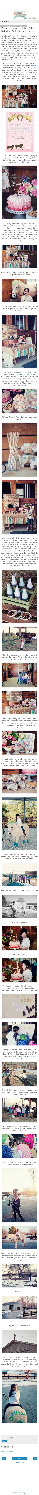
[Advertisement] (19, 5)
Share (4, 1441)
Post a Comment (8, 1451)
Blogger (23, 1493)
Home (19, 1458)
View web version (19, 1462)
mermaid (34, 66)
